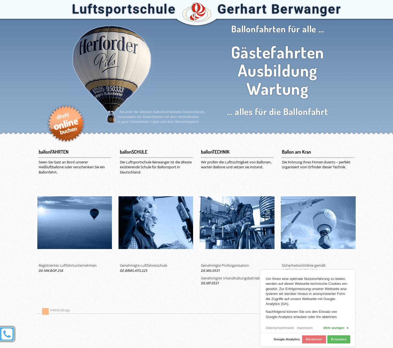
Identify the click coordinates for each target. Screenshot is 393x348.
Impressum (305, 330)
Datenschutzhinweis (280, 330)
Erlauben (339, 341)
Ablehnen (314, 341)
